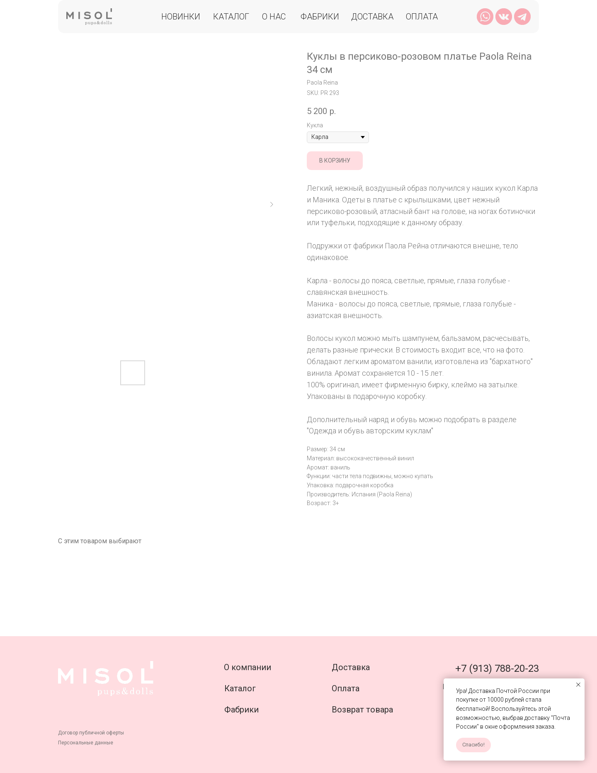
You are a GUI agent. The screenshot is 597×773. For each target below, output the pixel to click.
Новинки (180, 17)
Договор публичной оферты (91, 733)
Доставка (372, 17)
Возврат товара (362, 710)
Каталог (231, 17)
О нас (274, 17)
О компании (247, 667)
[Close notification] (578, 685)
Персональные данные (85, 743)
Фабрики (320, 17)
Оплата (422, 17)
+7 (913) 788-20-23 (497, 668)
